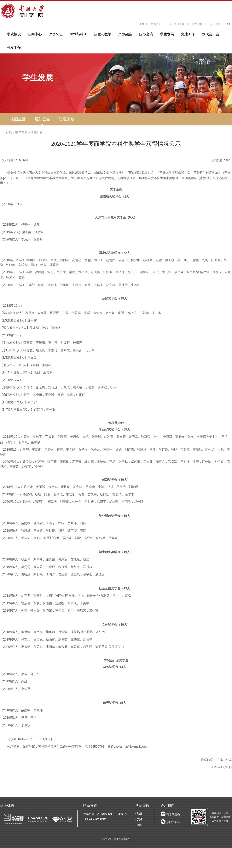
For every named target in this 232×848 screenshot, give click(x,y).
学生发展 (167, 34)
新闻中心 (35, 34)
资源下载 (66, 119)
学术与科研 (78, 34)
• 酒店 (138, 825)
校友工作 (14, 48)
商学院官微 (173, 814)
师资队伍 (56, 34)
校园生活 (18, 119)
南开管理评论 (177, 24)
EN (142, 24)
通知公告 (42, 119)
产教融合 (125, 34)
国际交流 (146, 34)
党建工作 (188, 34)
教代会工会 (210, 34)
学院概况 (14, 34)
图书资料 (197, 24)
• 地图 (138, 813)
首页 (9, 132)
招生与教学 (102, 34)
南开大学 (215, 24)
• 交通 (138, 819)
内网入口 (156, 24)
